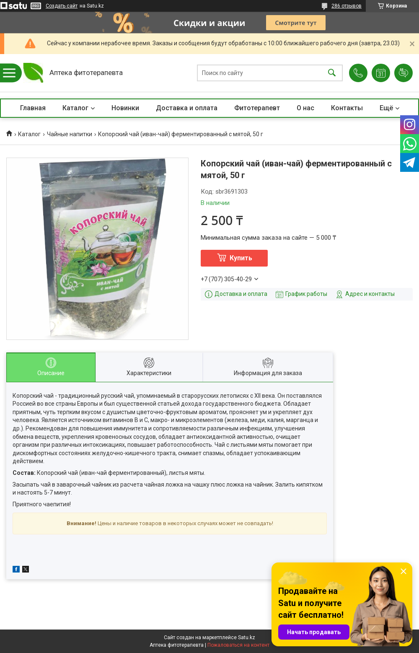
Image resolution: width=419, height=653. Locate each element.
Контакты (347, 108)
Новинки (125, 108)
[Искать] (332, 73)
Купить (241, 258)
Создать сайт (62, 6)
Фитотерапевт (257, 108)
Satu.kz (246, 637)
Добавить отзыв (403, 73)
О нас (305, 108)
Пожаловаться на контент (238, 645)
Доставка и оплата (186, 108)
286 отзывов (346, 6)
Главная (33, 108)
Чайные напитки (69, 134)
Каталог (75, 108)
